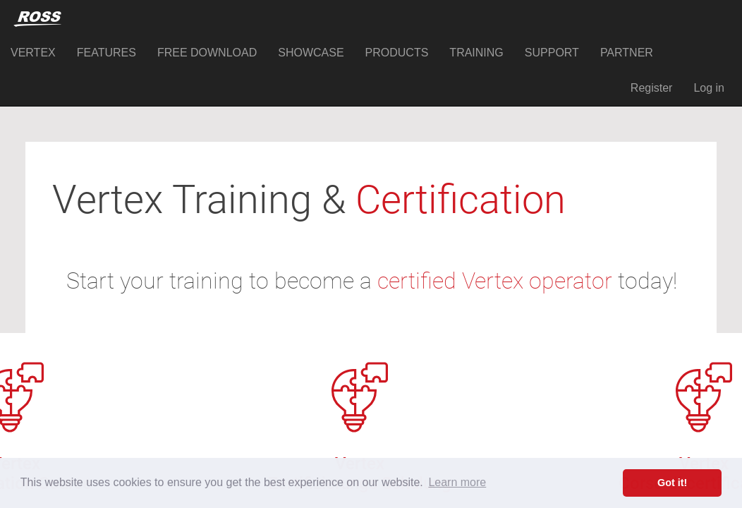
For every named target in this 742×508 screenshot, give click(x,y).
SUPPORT (552, 53)
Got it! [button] (672, 482)
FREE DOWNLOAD (207, 53)
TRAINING (476, 53)
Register (652, 88)
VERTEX (33, 53)
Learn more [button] (457, 482)
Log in (708, 88)
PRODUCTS (397, 53)
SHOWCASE (310, 53)
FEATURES (106, 53)
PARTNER (626, 53)
